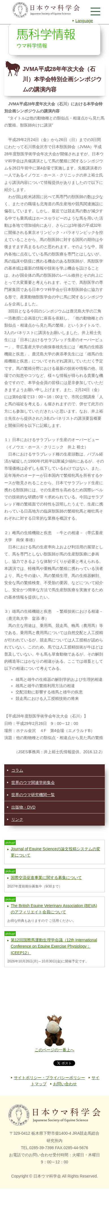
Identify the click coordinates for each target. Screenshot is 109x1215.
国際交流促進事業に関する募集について (46, 877)
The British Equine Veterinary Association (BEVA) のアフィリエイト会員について (54, 908)
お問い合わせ (65, 1084)
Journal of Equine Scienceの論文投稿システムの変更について (55, 852)
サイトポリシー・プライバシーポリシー (49, 1077)
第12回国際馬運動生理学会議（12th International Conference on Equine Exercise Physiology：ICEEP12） (54, 946)
